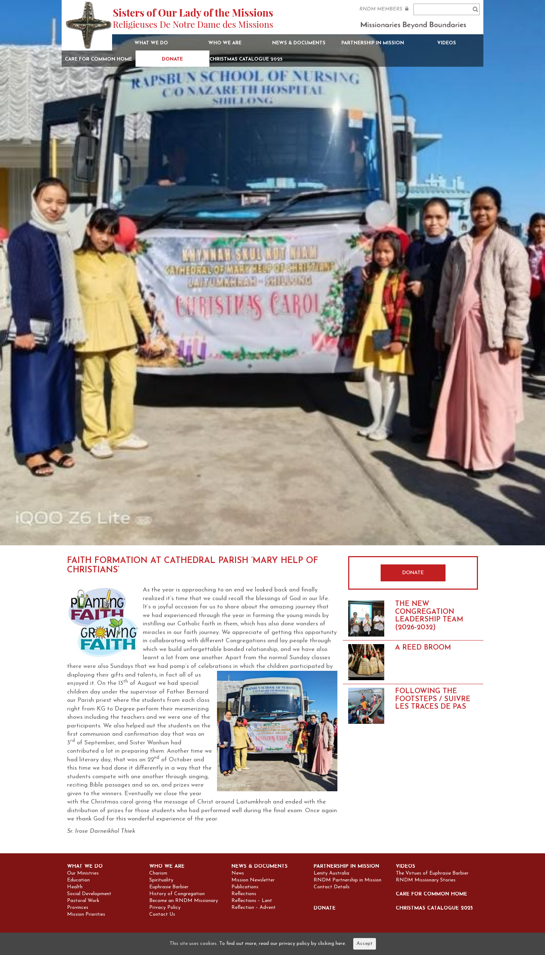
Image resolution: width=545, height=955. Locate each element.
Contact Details (332, 887)
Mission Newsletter (253, 880)
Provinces (77, 907)
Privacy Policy (165, 907)
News (237, 873)
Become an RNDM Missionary (183, 900)
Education (78, 880)
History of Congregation (177, 894)
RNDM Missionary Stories (426, 880)
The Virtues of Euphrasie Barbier (432, 873)
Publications (244, 887)
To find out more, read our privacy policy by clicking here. (282, 943)
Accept (364, 943)
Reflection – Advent (253, 907)
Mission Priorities (86, 914)
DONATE (413, 573)
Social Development (89, 894)
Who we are (225, 43)
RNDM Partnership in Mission (347, 880)
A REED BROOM (423, 647)
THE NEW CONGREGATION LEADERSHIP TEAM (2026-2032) (429, 615)
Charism (158, 873)
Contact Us (162, 914)
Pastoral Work (83, 900)
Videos (446, 43)
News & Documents (298, 43)
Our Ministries (83, 873)
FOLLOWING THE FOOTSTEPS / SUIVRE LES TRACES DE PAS (432, 699)
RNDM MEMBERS (383, 9)
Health (75, 887)
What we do (151, 43)
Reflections (243, 894)
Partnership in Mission (372, 43)
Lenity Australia (331, 873)
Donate (172, 59)
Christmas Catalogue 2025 (246, 59)
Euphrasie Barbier (169, 887)
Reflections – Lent (251, 900)
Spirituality (161, 880)
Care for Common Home (98, 59)
